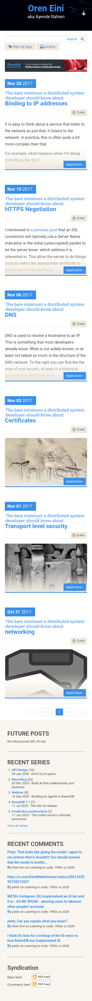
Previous (46, 712)
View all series (17, 825)
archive (47, 47)
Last (81, 712)
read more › (74, 164)
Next (69, 712)
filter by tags (20, 47)
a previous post (44, 230)
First (31, 712)
